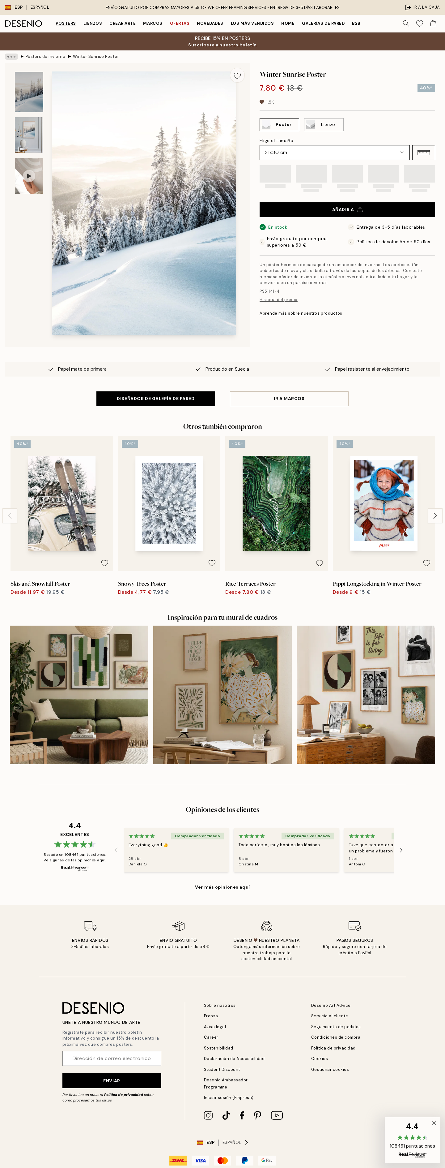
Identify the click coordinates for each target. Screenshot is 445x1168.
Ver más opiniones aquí (222, 887)
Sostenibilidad (218, 1048)
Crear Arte (122, 23)
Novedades (210, 23)
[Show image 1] (29, 92)
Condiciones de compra (336, 1037)
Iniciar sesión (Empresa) (229, 1097)
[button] (423, 152)
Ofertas (180, 23)
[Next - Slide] (435, 515)
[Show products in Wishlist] (419, 23)
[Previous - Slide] (9, 515)
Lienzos (92, 23)
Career (211, 1037)
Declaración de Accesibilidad (234, 1058)
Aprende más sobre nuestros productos (301, 313)
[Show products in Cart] (433, 23)
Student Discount (222, 1069)
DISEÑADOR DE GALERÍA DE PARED (155, 398)
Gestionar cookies (330, 1069)
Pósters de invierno (46, 56)
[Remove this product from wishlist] (237, 75)
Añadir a (347, 209)
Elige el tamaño (276, 140)
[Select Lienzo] (324, 124)
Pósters (66, 23)
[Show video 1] (29, 176)
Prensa (211, 1016)
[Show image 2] (29, 135)
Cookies (319, 1058)
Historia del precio (279, 299)
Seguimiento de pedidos (336, 1026)
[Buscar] (406, 23)
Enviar (111, 1081)
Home (288, 23)
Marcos (152, 23)
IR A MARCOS (289, 398)
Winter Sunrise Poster (96, 56)
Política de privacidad (123, 1094)
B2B (356, 23)
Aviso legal (215, 1026)
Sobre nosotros (220, 1005)
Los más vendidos (252, 23)
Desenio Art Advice (331, 1005)
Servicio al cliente (329, 1016)
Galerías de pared (323, 23)
